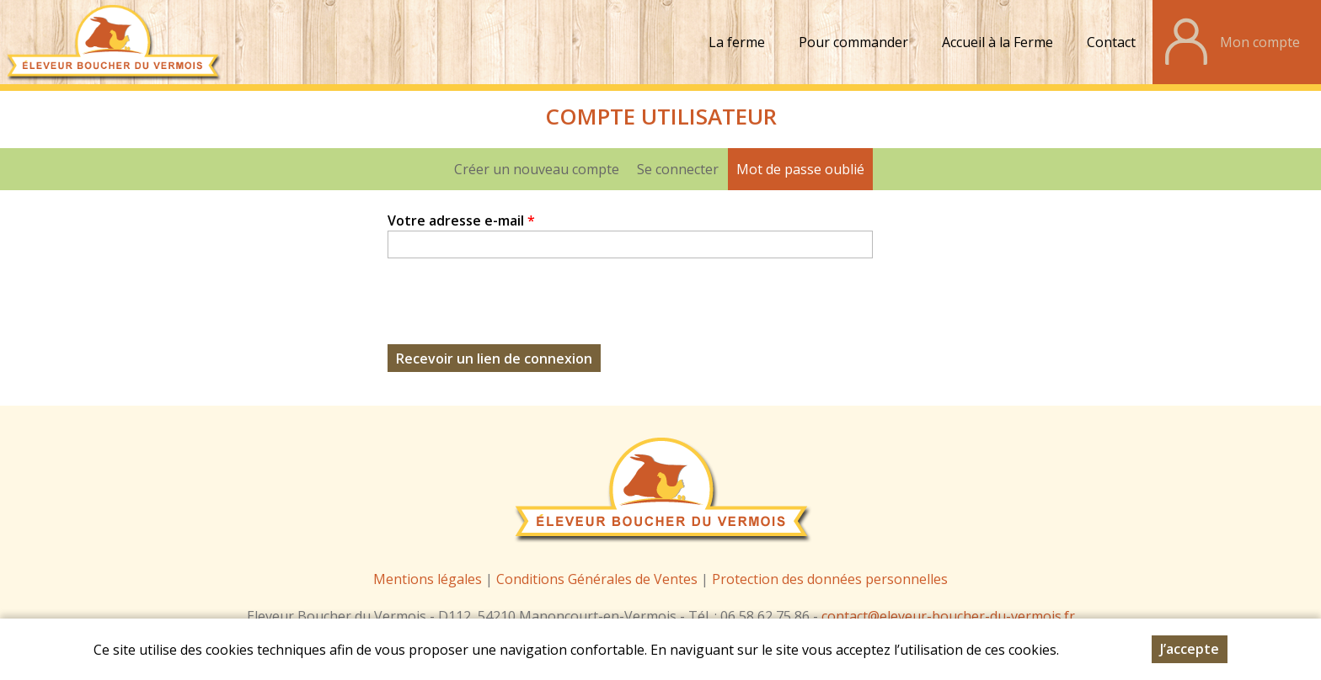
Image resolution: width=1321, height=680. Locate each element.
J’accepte (1189, 649)
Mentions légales (427, 579)
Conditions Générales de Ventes (598, 579)
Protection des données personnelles (830, 579)
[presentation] (516, 311)
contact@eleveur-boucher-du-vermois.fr (948, 616)
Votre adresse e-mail (461, 220)
